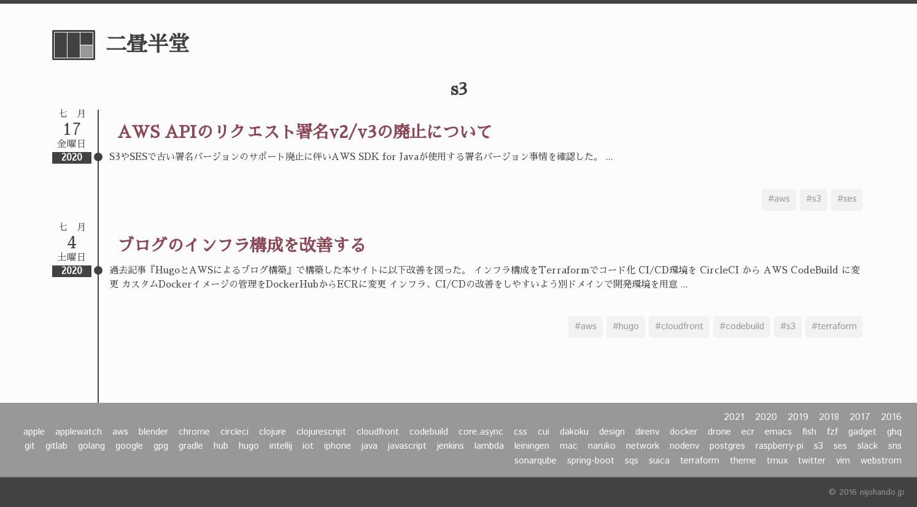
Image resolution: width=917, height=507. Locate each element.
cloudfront (378, 432)
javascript (407, 446)
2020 (766, 417)
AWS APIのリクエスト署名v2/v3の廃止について (304, 132)
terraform (699, 461)
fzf (832, 432)
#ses (847, 199)
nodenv (684, 446)
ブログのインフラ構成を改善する (241, 245)
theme (743, 461)
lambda (489, 446)
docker (683, 432)
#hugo (626, 327)
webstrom (881, 461)
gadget (862, 432)
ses (840, 446)
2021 (734, 417)
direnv (647, 432)
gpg (160, 446)
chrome (194, 432)
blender (153, 432)
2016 (891, 417)
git (30, 446)
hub (221, 446)
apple (34, 432)
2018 (829, 417)
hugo (249, 446)
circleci (234, 432)
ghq (894, 432)
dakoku (574, 432)
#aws (779, 199)
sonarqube (535, 461)
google (129, 446)
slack (867, 446)
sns (895, 446)
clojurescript (321, 432)
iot (308, 446)
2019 (797, 417)
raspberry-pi (779, 446)
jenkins (450, 446)
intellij (280, 446)
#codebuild (741, 327)
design (612, 432)
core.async (480, 432)
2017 (859, 417)
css (520, 432)
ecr (747, 432)
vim (843, 461)
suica (659, 461)
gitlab (56, 446)
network (642, 446)
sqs (631, 461)
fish (809, 432)
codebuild (428, 432)
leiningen (531, 446)
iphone (337, 446)
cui (543, 432)
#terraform (834, 327)
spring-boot (590, 461)
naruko (602, 446)
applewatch (78, 432)
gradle (191, 446)
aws (120, 432)
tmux (777, 461)
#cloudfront (679, 327)
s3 (818, 446)
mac (569, 446)
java (369, 446)
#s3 (813, 199)
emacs (778, 432)
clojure (272, 432)
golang (91, 446)
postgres (727, 446)
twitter (812, 461)
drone (719, 432)
